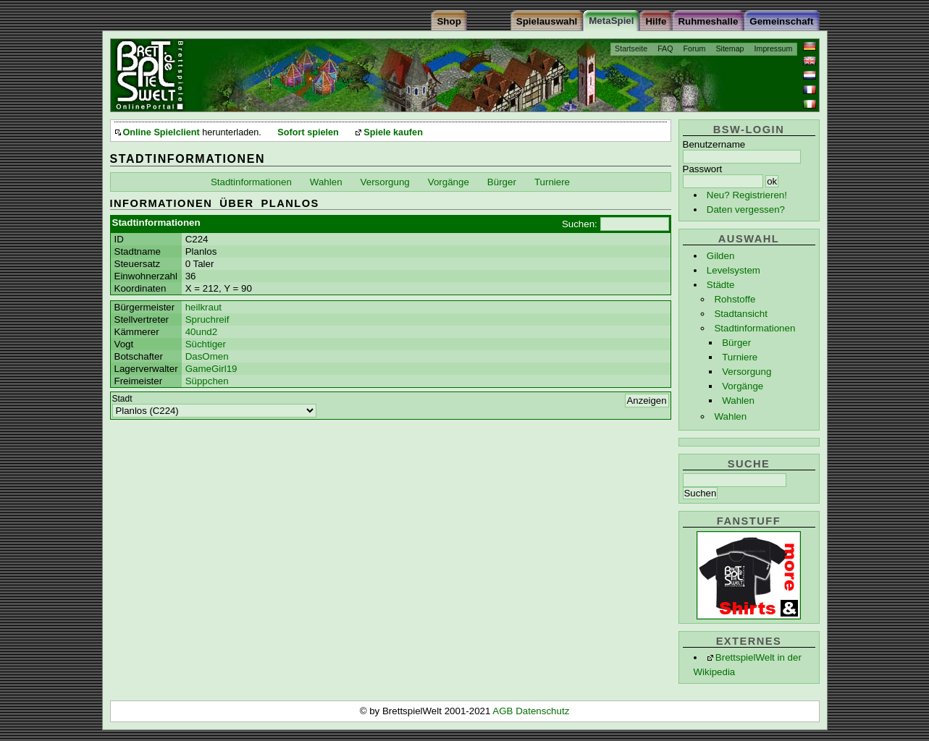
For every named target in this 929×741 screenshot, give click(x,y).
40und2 (201, 331)
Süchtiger (205, 344)
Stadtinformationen (754, 328)
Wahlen (738, 400)
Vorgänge (742, 386)
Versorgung (746, 371)
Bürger (736, 342)
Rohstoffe (734, 299)
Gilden (721, 255)
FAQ (665, 48)
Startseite (631, 48)
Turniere (739, 357)
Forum (695, 48)
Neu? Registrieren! (747, 195)
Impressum (773, 48)
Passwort (703, 169)
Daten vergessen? (746, 209)
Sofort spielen (307, 132)
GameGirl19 (211, 368)
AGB (504, 711)
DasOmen (207, 356)
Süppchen (207, 381)
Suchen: (579, 224)
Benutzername (714, 144)
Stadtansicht (740, 313)
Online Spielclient (161, 132)
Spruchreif (207, 319)
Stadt (122, 399)
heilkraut (203, 307)
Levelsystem (733, 270)
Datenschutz (542, 711)
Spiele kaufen (393, 132)
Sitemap (729, 48)
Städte (721, 284)
